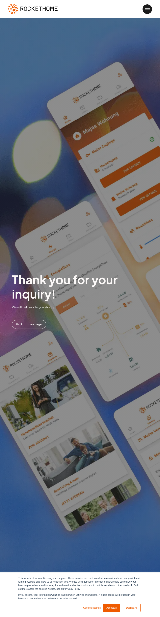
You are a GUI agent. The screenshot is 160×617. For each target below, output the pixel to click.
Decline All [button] (131, 607)
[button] (145, 9)
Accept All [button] (111, 607)
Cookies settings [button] (92, 607)
